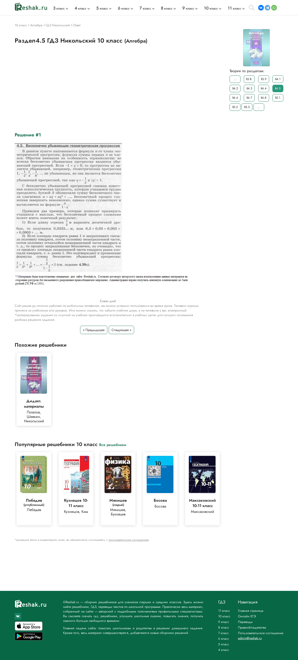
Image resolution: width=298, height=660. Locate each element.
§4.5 (278, 88)
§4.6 (235, 97)
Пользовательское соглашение (260, 633)
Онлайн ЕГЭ (247, 616)
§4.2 (235, 88)
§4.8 (263, 97)
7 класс (223, 633)
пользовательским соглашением (128, 540)
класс (59, 8)
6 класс (223, 638)
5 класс (223, 644)
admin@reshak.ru (250, 638)
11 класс (224, 610)
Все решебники (112, 444)
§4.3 (249, 88)
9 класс (223, 621)
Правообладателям (252, 627)
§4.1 (278, 79)
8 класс (223, 627)
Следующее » (121, 330)
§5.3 (247, 107)
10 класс (224, 616)
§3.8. (249, 79)
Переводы (245, 621)
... (235, 79)
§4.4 (264, 88)
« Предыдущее (94, 330)
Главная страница (250, 610)
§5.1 (277, 97)
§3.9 (263, 79)
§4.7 (249, 97)
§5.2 (235, 107)
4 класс (223, 649)
